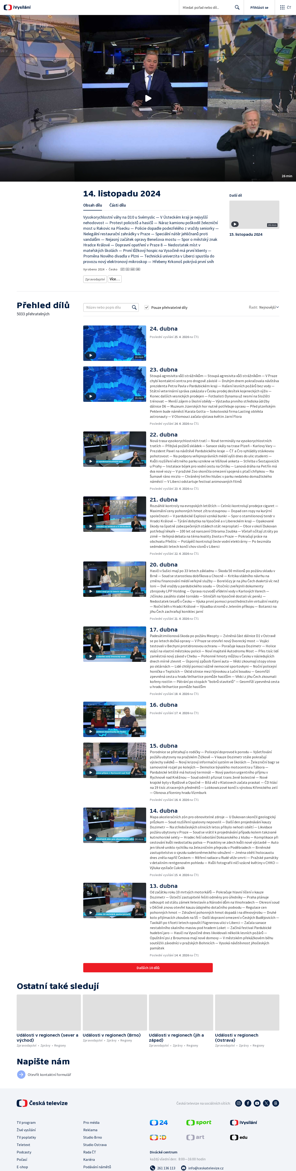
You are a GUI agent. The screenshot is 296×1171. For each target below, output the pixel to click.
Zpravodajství (94, 278)
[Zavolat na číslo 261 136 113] (162, 1166)
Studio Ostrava (95, 1143)
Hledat (236, 9)
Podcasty (24, 1150)
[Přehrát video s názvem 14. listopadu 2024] (148, 98)
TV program (26, 1120)
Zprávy (113, 278)
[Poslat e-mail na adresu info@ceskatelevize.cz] (202, 1166)
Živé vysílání (26, 1128)
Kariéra (89, 1158)
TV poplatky (26, 1135)
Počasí (22, 1158)
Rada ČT (89, 1150)
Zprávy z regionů (134, 278)
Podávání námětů (97, 1165)
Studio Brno (92, 1135)
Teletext (23, 1143)
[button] (148, 98)
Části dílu (117, 205)
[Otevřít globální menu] (285, 7)
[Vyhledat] (134, 305)
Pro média (91, 1120)
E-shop (22, 1165)
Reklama (90, 1128)
